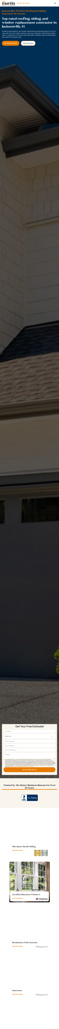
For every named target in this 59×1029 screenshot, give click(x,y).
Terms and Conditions (28, 766)
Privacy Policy (16, 766)
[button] (55, 3)
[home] (8, 3)
